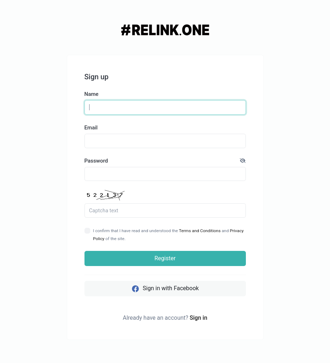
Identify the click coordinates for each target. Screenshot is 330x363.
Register (165, 258)
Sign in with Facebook (165, 288)
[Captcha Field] (165, 210)
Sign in (198, 317)
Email (91, 127)
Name (91, 94)
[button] (243, 161)
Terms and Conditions (200, 230)
